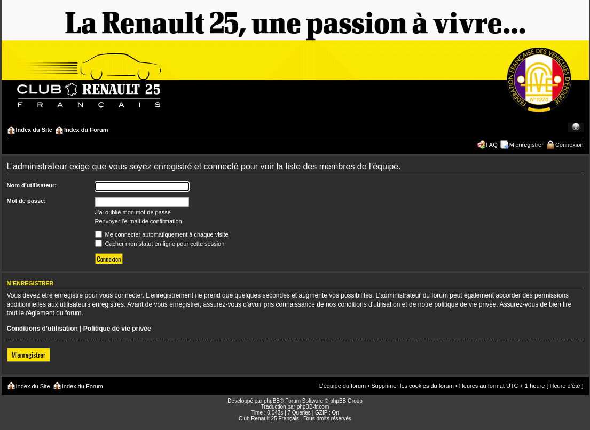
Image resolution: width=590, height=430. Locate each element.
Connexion (569, 145)
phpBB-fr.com (313, 407)
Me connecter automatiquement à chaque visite (162, 234)
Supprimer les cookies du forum (412, 385)
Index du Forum (86, 130)
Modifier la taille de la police (576, 127)
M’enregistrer (526, 145)
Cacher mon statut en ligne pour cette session (160, 243)
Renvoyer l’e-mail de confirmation (138, 221)
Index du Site (34, 130)
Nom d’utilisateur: (32, 185)
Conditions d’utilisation (42, 328)
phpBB (272, 401)
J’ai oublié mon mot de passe (133, 212)
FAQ (492, 145)
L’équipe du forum (342, 385)
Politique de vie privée (117, 328)
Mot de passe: (26, 201)
